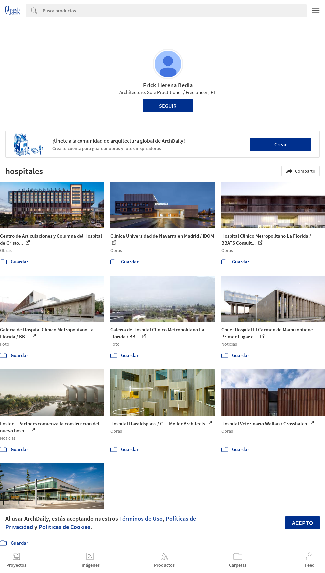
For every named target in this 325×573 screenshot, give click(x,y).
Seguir (168, 105)
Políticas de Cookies (64, 527)
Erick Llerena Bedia (168, 85)
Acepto (302, 523)
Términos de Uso (141, 518)
